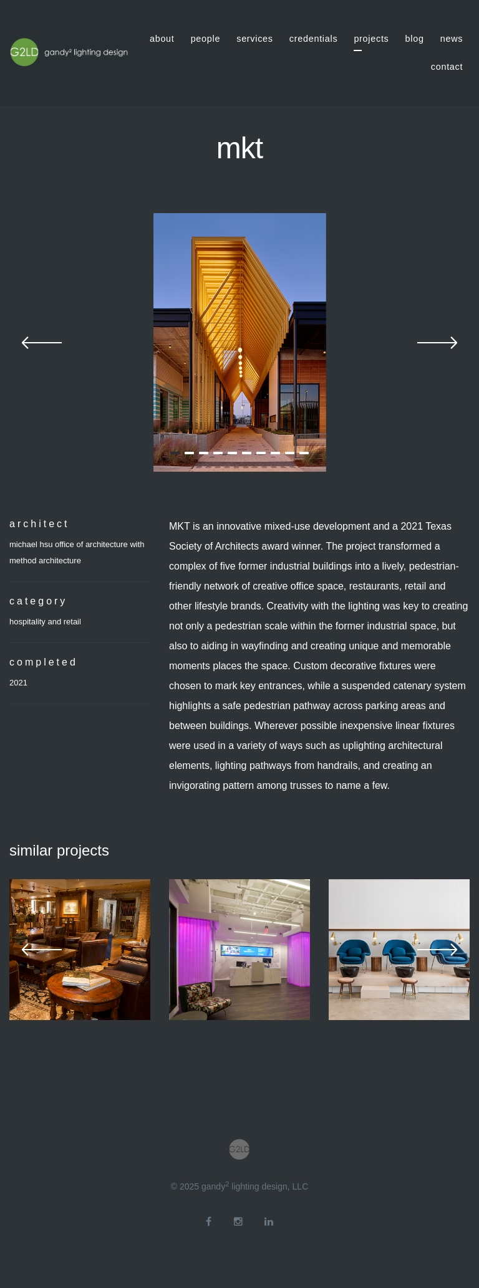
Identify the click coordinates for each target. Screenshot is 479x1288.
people (206, 39)
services (254, 39)
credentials (313, 39)
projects (371, 39)
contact (447, 67)
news (451, 39)
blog (414, 39)
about (162, 39)
